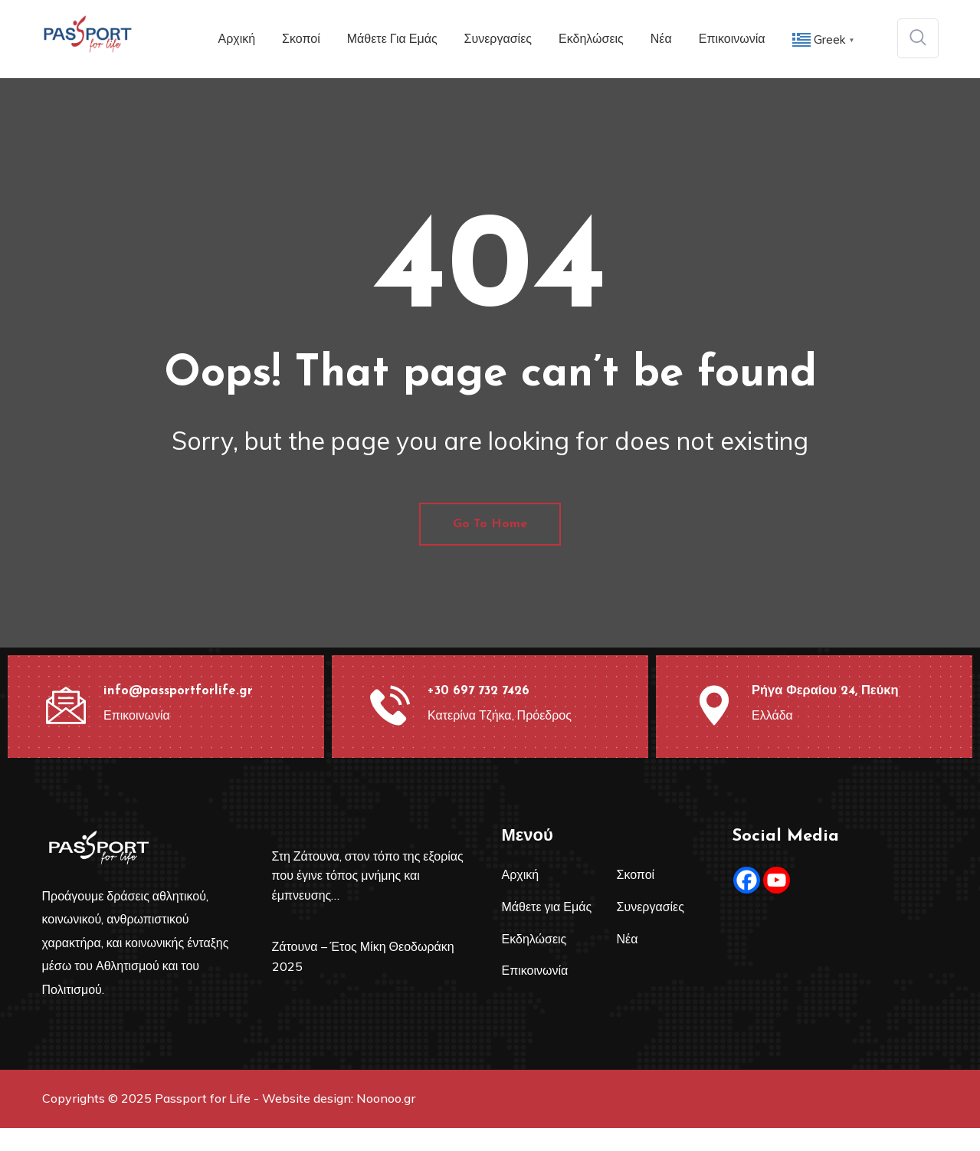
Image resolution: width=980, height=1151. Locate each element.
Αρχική (236, 38)
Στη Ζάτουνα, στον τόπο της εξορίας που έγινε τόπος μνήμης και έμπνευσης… (368, 898)
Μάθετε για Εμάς (392, 38)
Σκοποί (301, 38)
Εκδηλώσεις (591, 38)
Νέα (661, 38)
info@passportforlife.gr (175, 714)
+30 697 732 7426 (478, 714)
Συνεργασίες (498, 38)
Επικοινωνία (732, 38)
